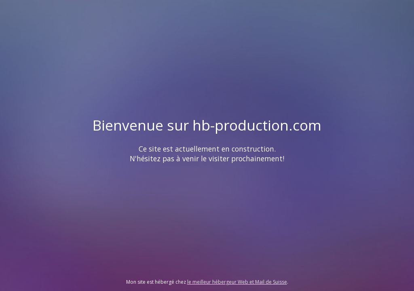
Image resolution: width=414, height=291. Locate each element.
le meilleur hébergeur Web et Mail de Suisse (237, 281)
